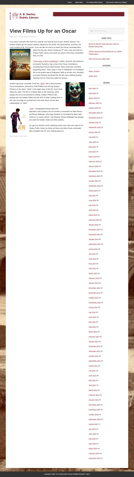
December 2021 (94, 346)
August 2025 (93, 132)
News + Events (94, 71)
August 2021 (93, 366)
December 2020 (94, 405)
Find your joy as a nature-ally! (99, 59)
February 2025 (94, 161)
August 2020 (93, 424)
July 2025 (92, 137)
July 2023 (92, 254)
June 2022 (92, 317)
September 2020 (95, 419)
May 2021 (92, 380)
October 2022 (93, 298)
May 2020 (92, 439)
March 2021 (93, 390)
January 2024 (93, 225)
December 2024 (94, 171)
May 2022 (92, 322)
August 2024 (93, 190)
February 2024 (94, 220)
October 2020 (93, 414)
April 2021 (92, 385)
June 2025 (92, 142)
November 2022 (94, 293)
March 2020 (93, 448)
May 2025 (92, 147)
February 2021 (94, 395)
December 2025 (94, 113)
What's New (23, 136)
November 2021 (94, 351)
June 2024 (92, 200)
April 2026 (92, 93)
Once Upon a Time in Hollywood (46, 61)
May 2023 (92, 263)
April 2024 (92, 210)
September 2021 (95, 361)
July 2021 (92, 370)
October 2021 (93, 356)
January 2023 (93, 283)
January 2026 (93, 108)
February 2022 (94, 336)
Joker (42, 84)
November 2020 (94, 409)
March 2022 (93, 332)
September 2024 (95, 186)
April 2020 (92, 444)
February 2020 (94, 453)
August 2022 (93, 307)
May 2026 (92, 88)
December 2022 (94, 288)
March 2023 (93, 273)
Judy (31, 109)
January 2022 (93, 341)
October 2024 (93, 181)
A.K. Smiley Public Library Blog (24, 16)
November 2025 (94, 117)
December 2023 (94, 229)
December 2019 (94, 458)
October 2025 (93, 122)
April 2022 (92, 327)
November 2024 (94, 176)
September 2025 (95, 127)
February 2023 (94, 278)
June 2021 (92, 375)
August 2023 (93, 249)
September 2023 (95, 244)
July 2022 (92, 312)
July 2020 (92, 429)
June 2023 (92, 259)
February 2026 (94, 103)
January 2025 (93, 166)
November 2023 (94, 234)
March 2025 (93, 156)
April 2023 (92, 268)
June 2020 (92, 434)
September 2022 (95, 302)
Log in (88, 474)
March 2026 (93, 98)
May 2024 (92, 205)
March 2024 (93, 215)
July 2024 (92, 195)
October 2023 (93, 239)
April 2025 (92, 151)
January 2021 (93, 400)
